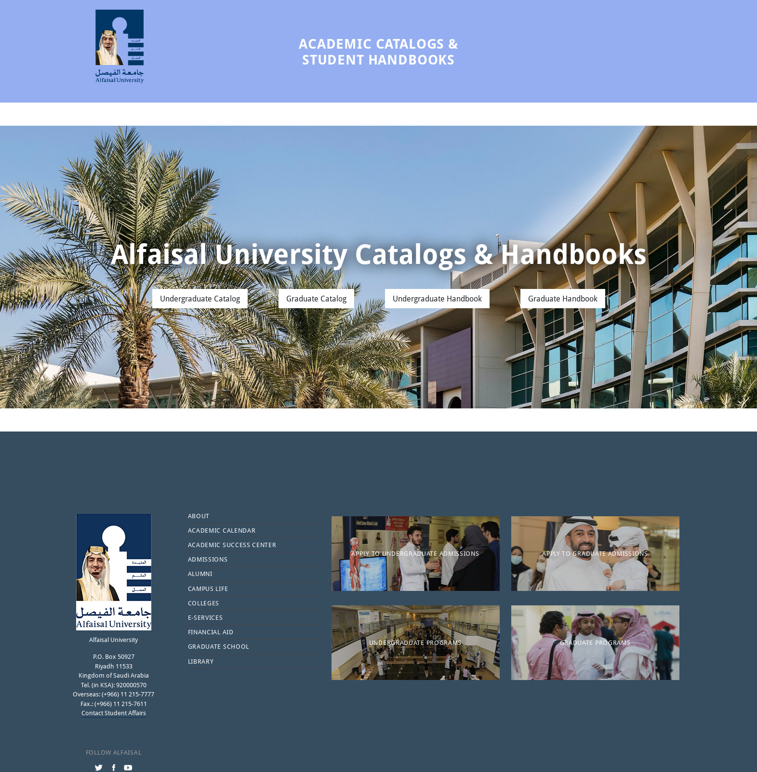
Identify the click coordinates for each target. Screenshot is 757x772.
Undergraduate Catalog (200, 298)
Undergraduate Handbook (437, 298)
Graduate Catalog (316, 298)
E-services (205, 617)
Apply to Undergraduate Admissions (415, 553)
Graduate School (219, 646)
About (199, 516)
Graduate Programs (595, 642)
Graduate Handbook (563, 298)
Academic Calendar (222, 530)
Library (201, 661)
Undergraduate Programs (415, 642)
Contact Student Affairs (113, 712)
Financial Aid (211, 632)
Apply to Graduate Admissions (595, 553)
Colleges (204, 603)
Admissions (208, 559)
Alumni (200, 573)
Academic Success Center (232, 545)
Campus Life (208, 588)
